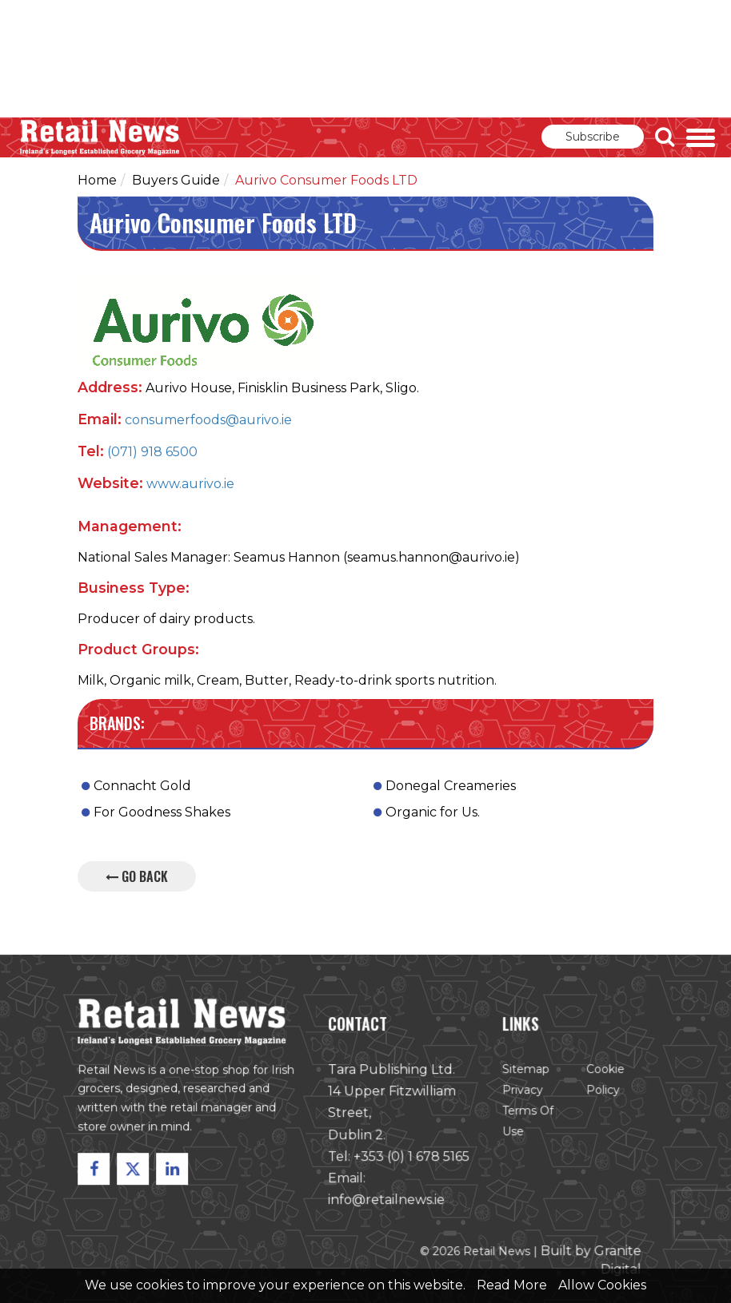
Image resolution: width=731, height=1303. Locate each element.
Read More (512, 1285)
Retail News (100, 137)
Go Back (137, 876)
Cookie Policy (604, 1080)
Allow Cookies (602, 1285)
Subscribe (592, 136)
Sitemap (525, 1070)
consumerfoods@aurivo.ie (208, 419)
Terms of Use (527, 1122)
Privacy (521, 1091)
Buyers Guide (176, 180)
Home (97, 180)
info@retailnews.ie (386, 1200)
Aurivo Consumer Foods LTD (326, 180)
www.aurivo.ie (190, 483)
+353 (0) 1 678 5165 (411, 1157)
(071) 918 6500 (152, 451)
